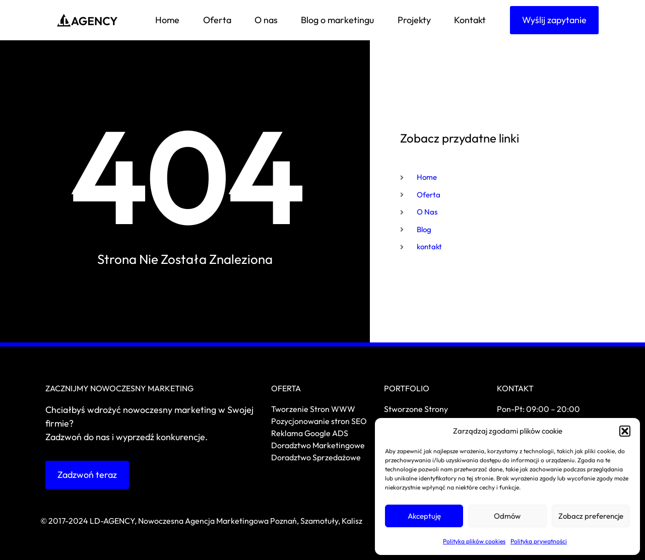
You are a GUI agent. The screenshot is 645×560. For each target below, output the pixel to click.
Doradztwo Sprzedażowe (316, 457)
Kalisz (352, 521)
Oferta (217, 20)
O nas (266, 20)
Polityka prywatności (538, 541)
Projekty (414, 20)
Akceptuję (424, 516)
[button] (625, 431)
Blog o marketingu (337, 20)
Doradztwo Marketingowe (318, 445)
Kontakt (470, 20)
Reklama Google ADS (309, 433)
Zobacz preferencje (590, 516)
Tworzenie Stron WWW (313, 409)
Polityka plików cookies (474, 541)
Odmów (507, 516)
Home (167, 20)
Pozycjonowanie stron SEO (319, 421)
